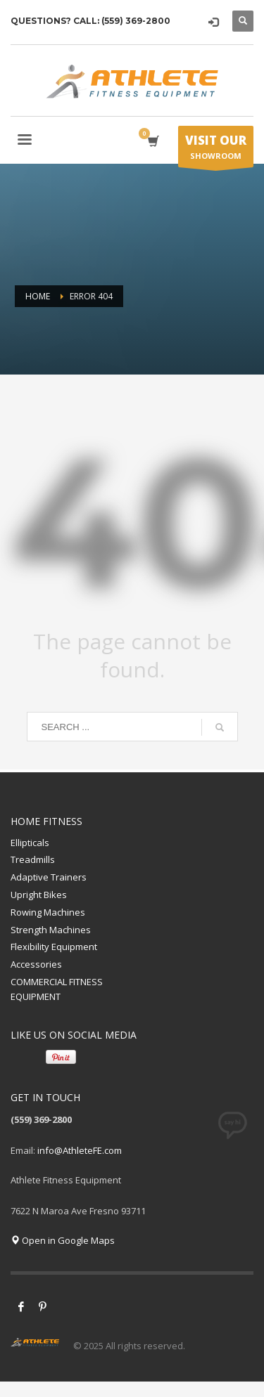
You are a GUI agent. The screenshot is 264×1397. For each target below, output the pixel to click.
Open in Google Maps (63, 1240)
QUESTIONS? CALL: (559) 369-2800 (90, 20)
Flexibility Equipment (54, 946)
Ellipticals (30, 842)
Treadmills (33, 859)
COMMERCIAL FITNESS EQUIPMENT (57, 989)
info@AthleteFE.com (79, 1150)
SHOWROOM (215, 149)
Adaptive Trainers (49, 877)
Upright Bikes (39, 894)
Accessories (36, 964)
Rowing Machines (48, 912)
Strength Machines (51, 929)
